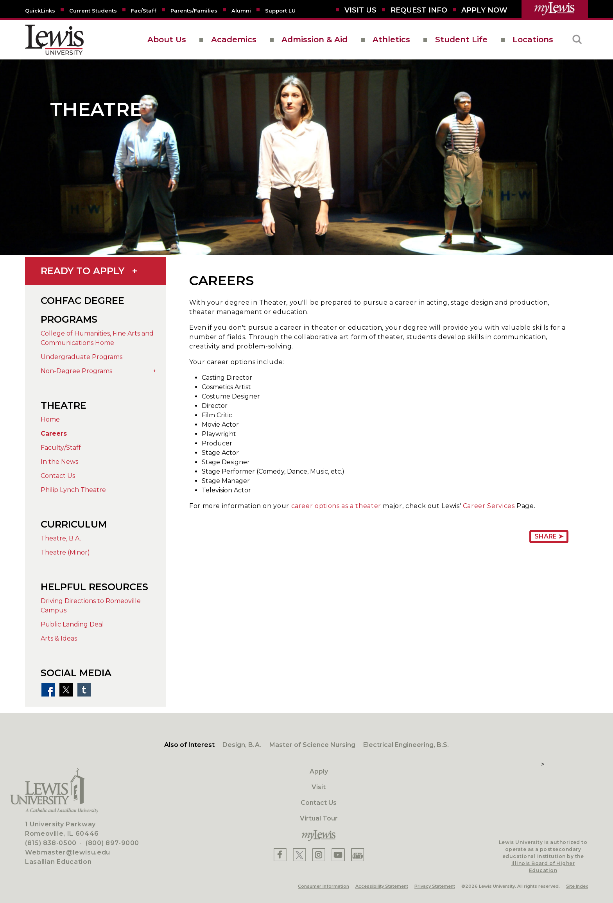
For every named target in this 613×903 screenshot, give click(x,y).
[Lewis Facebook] (280, 854)
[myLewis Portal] (554, 9)
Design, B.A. (242, 745)
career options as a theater (336, 506)
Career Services (489, 506)
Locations (533, 39)
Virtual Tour (319, 818)
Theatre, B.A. (61, 538)
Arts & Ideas (59, 638)
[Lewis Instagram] (318, 854)
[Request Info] (419, 10)
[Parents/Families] (193, 10)
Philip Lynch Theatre (73, 490)
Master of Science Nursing (312, 745)
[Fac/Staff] (143, 10)
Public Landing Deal (72, 624)
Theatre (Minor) (65, 552)
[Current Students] (93, 10)
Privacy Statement (434, 886)
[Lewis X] (299, 854)
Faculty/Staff (61, 447)
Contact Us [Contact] (319, 802)
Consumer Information (323, 886)
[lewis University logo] (54, 39)
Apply (319, 771)
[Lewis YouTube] (338, 854)
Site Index (577, 886)
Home (50, 419)
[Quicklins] (40, 10)
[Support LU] (280, 10)
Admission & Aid (314, 39)
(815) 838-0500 (51, 843)
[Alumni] (241, 10)
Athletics (391, 39)
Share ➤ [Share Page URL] (548, 536)
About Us (166, 39)
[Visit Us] (360, 10)
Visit (319, 787)
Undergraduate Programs (81, 357)
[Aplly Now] (484, 10)
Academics (233, 39)
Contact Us (58, 475)
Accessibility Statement (381, 886)
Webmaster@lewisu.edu (67, 852)
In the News (59, 461)
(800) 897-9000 (112, 843)
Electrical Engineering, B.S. (406, 745)
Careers (54, 433)
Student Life (461, 39)
